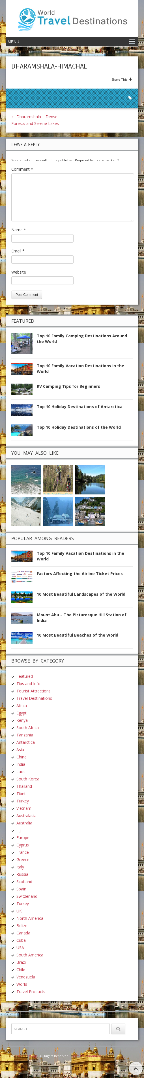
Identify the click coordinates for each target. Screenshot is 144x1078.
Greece (22, 859)
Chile (20, 969)
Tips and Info (28, 683)
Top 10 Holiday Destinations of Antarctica (79, 406)
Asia (20, 749)
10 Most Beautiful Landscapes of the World (81, 594)
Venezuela (25, 977)
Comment (22, 169)
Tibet (21, 793)
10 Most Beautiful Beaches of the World (77, 635)
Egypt (21, 713)
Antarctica (25, 742)
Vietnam (23, 808)
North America (29, 918)
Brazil (21, 962)
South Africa (27, 727)
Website (18, 272)
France (22, 852)
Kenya (22, 720)
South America (29, 955)
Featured (24, 676)
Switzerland (26, 896)
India (20, 764)
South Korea (27, 779)
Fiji (19, 830)
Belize (21, 925)
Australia (24, 823)
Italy (20, 867)
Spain (21, 889)
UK (19, 911)
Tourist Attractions (33, 691)
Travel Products (30, 991)
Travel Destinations (34, 698)
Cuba (21, 940)
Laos (20, 771)
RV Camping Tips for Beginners (68, 386)
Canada (23, 933)
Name (18, 229)
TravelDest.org (26, 1056)
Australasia (26, 815)
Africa (21, 705)
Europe (22, 837)
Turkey (22, 801)
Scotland (24, 881)
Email (18, 251)
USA (20, 947)
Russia (22, 874)
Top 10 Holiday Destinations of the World (79, 427)
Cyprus (22, 845)
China (21, 757)
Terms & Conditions (86, 1056)
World (21, 984)
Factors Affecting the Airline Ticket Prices (80, 573)
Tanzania (24, 735)
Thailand (24, 786)
